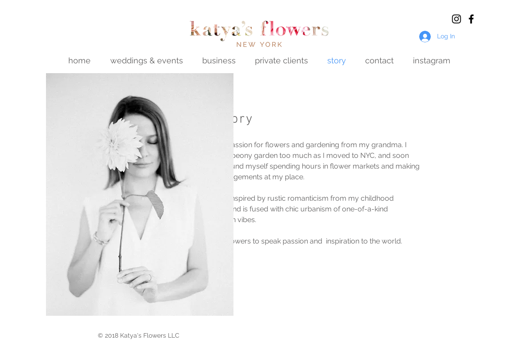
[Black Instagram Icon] (456, 19)
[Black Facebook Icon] (471, 19)
